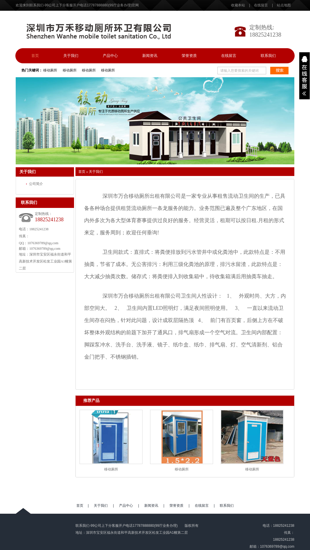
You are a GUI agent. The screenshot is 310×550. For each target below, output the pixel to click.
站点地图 (284, 5)
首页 (35, 55)
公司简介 (36, 184)
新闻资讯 (149, 55)
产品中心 (110, 55)
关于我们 (70, 55)
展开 (304, 75)
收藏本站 (238, 5)
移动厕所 (50, 70)
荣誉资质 (189, 55)
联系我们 (268, 55)
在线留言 (261, 5)
